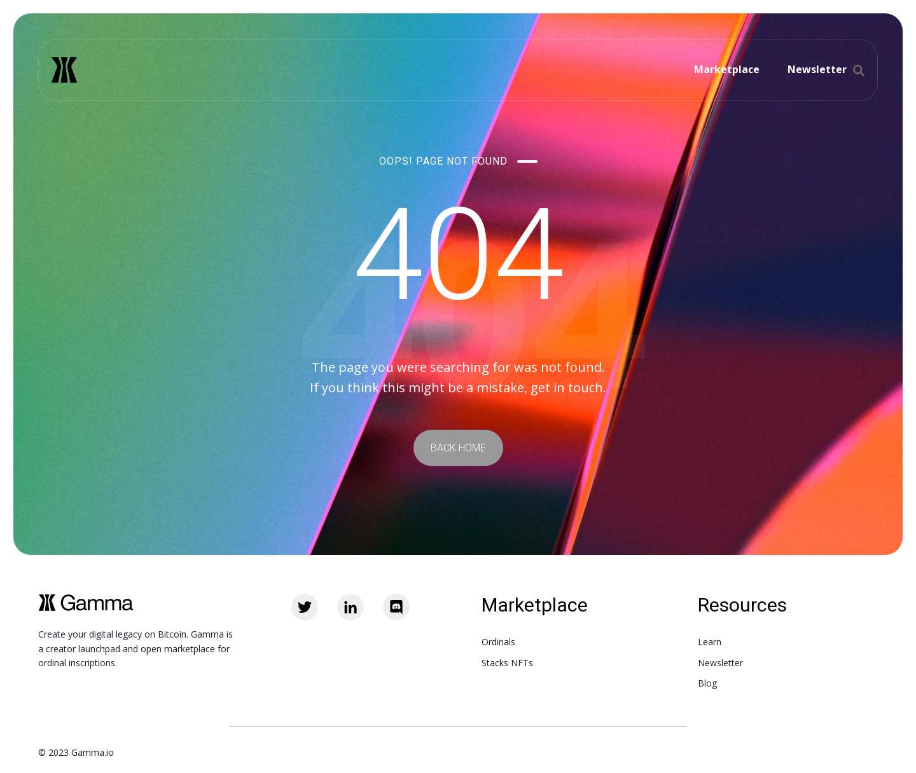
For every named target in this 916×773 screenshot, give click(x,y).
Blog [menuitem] (707, 683)
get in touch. (568, 387)
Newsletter (817, 69)
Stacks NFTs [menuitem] (507, 663)
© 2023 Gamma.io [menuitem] (76, 752)
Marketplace (727, 69)
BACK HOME (458, 448)
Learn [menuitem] (709, 642)
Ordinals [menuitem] (498, 642)
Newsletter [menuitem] (720, 663)
